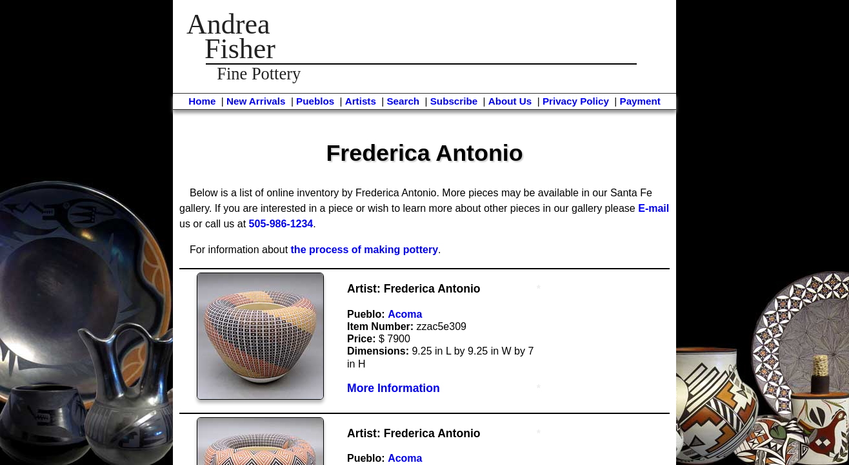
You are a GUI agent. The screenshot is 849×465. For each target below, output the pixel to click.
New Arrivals (255, 101)
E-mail (653, 208)
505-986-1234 (281, 223)
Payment (640, 101)
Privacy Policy (576, 101)
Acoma (405, 314)
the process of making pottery (365, 249)
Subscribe (453, 101)
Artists (360, 101)
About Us (510, 101)
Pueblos (315, 101)
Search (402, 101)
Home (201, 101)
